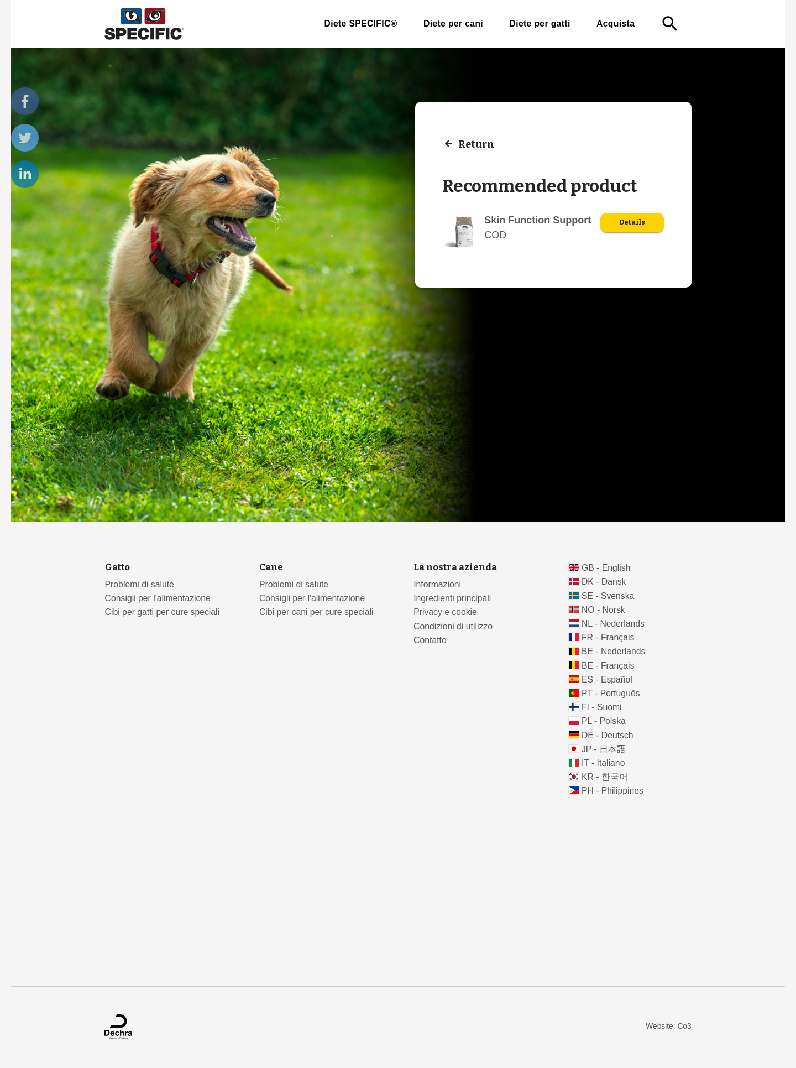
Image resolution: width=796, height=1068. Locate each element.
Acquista (615, 23)
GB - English (606, 567)
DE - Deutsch (607, 735)
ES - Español (607, 679)
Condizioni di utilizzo (453, 626)
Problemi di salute (139, 584)
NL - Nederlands (613, 623)
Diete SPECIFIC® (360, 23)
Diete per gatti (539, 23)
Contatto (430, 640)
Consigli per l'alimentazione (158, 598)
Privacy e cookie (445, 612)
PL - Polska (604, 721)
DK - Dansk (604, 581)
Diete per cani (453, 23)
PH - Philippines (612, 790)
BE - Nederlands (614, 651)
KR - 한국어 (605, 777)
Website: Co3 (668, 1026)
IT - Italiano (603, 763)
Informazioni (437, 584)
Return (476, 144)
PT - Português (611, 693)
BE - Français (608, 665)
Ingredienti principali (452, 598)
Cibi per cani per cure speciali (316, 612)
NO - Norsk (603, 609)
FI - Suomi (602, 707)
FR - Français (608, 637)
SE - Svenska (608, 596)
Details (632, 222)
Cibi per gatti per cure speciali (162, 612)
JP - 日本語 (603, 749)
